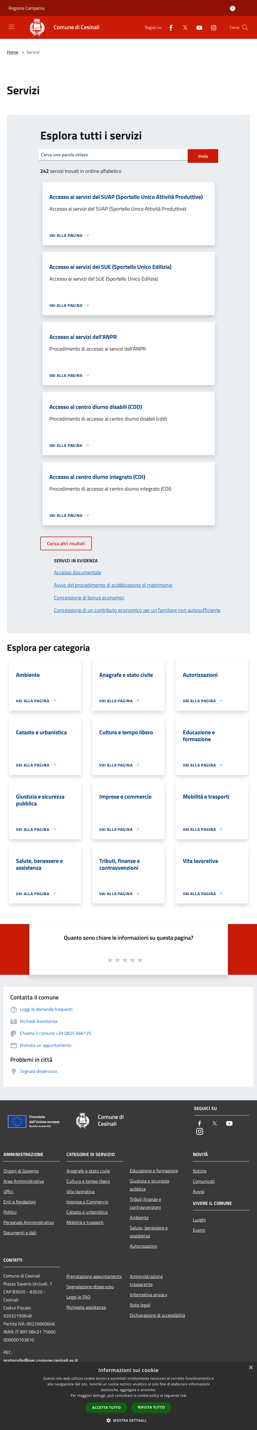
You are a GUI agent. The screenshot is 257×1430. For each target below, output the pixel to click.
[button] (129, 1420)
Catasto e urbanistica (87, 1212)
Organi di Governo (21, 1170)
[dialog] (128, 1396)
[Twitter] (183, 27)
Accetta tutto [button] (106, 1407)
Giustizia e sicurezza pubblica (149, 1184)
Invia (203, 156)
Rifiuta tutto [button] (151, 1407)
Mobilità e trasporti (85, 1222)
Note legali (140, 1304)
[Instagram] (211, 27)
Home (12, 52)
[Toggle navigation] (11, 26)
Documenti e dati (20, 1232)
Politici (10, 1212)
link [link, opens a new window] (183, 1395)
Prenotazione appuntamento (94, 1276)
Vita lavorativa (80, 1191)
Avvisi (199, 1191)
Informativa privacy (148, 1294)
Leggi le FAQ (78, 1296)
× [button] (250, 1368)
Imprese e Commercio (87, 1201)
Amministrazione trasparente (146, 1280)
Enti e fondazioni (19, 1201)
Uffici (8, 1191)
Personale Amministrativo (28, 1222)
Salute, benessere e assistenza (149, 1231)
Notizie (200, 1170)
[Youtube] (197, 27)
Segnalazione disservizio (90, 1286)
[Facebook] (168, 27)
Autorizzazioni (143, 1246)
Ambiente (139, 1217)
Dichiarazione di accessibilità (157, 1315)
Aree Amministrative (23, 1181)
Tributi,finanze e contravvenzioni (145, 1203)
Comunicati (204, 1181)
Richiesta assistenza (86, 1307)
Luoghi (199, 1219)
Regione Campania (26, 8)
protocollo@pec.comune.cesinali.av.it (40, 1360)
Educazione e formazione (154, 1170)
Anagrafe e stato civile (88, 1170)
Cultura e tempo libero (88, 1181)
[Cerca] (245, 27)
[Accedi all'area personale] (232, 8)
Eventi (199, 1230)
